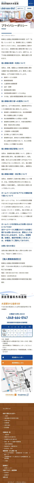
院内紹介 (6, 472)
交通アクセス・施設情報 (10, 470)
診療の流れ (7, 420)
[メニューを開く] (31, 3)
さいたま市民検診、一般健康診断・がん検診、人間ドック (17, 453)
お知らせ (5, 477)
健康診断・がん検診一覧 (10, 451)
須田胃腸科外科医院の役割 (11, 418)
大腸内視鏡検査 (8, 444)
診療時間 (29, 8)
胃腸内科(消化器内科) (10, 437)
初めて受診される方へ (9, 413)
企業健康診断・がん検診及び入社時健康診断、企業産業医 (17, 457)
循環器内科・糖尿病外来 (10, 446)
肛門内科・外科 (8, 448)
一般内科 (6, 434)
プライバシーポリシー (21, 482)
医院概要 (6, 427)
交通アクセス (20, 8)
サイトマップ (11, 482)
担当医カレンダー (18, 357)
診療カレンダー (8, 468)
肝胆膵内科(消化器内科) (10, 439)
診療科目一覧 (6, 432)
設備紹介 (6, 475)
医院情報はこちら (18, 363)
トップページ (6, 409)
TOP (2, 35)
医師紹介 (5, 465)
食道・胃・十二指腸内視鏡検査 (12, 441)
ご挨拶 (6, 416)
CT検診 (6, 461)
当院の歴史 (7, 425)
